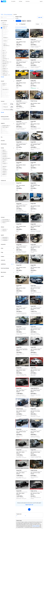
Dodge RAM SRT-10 (35, 388)
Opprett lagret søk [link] (29, 504)
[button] (16, 24)
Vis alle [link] (2, 76)
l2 (25, 515)
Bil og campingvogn (8, 14)
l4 (16, 515)
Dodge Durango (34, 101)
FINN (2, 14)
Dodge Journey (34, 490)
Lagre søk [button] (40, 17)
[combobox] (7, 17)
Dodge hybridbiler (35, 526)
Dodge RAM (18, 39)
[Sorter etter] (39, 24)
